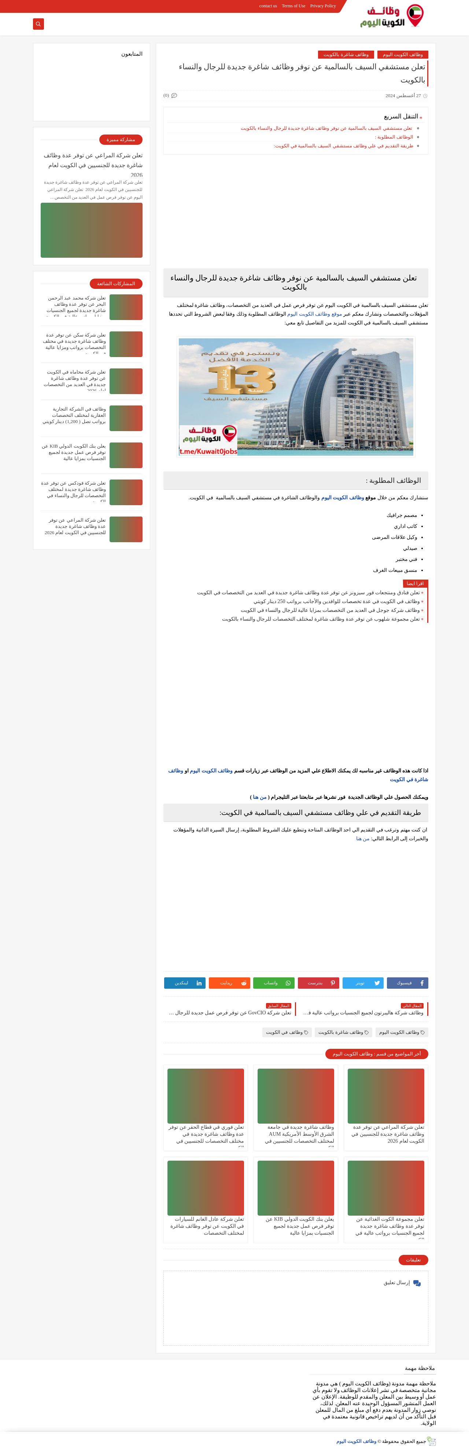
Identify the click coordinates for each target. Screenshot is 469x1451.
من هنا (260, 797)
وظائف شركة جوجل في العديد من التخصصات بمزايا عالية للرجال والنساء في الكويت (330, 610)
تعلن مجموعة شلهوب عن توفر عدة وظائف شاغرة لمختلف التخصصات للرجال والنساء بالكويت (321, 619)
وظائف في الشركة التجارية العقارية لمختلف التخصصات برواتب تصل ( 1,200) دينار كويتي (74, 415)
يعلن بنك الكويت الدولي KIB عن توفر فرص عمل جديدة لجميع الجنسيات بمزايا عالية (300, 1226)
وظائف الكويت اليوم (403, 54)
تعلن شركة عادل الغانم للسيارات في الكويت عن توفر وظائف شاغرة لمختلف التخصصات (207, 1226)
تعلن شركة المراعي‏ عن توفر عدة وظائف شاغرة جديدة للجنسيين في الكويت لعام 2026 (387, 1134)
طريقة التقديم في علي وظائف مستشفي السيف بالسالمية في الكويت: (343, 145)
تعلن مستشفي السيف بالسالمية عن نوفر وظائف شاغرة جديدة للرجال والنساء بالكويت (327, 128)
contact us (268, 5)
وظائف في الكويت (287, 1032)
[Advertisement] (295, 211)
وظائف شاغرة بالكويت (346, 54)
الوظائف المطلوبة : (394, 137)
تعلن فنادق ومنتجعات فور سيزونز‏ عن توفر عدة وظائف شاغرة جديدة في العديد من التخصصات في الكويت (308, 592)
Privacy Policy (323, 5)
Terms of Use (293, 5)
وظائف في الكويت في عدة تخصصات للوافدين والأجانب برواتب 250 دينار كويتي (337, 601)
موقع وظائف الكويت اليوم (314, 314)
